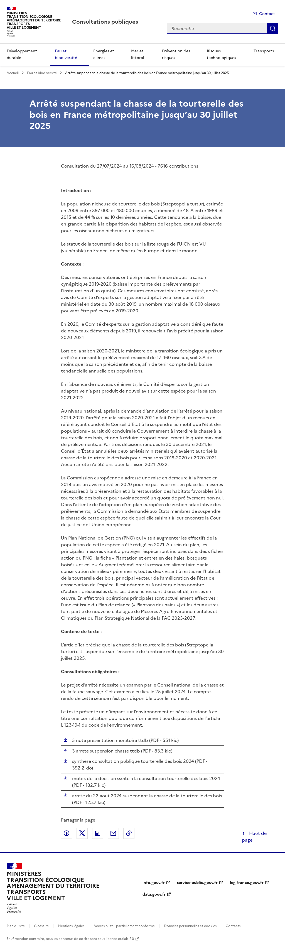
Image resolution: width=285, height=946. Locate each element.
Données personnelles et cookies (190, 925)
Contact (267, 14)
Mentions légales (71, 925)
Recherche (272, 28)
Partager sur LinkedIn (97, 833)
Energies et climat (103, 54)
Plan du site (16, 925)
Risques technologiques (221, 54)
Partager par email (113, 833)
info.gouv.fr (153, 883)
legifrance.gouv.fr (247, 883)
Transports (264, 51)
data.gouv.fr (154, 894)
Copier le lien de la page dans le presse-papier (128, 833)
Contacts (233, 925)
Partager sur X (82, 833)
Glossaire (41, 925)
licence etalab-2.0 (120, 938)
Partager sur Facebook (66, 833)
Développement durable (22, 54)
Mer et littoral (137, 54)
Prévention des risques (176, 54)
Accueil (13, 72)
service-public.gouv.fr (197, 883)
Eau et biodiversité (66, 54)
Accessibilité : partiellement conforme (124, 925)
